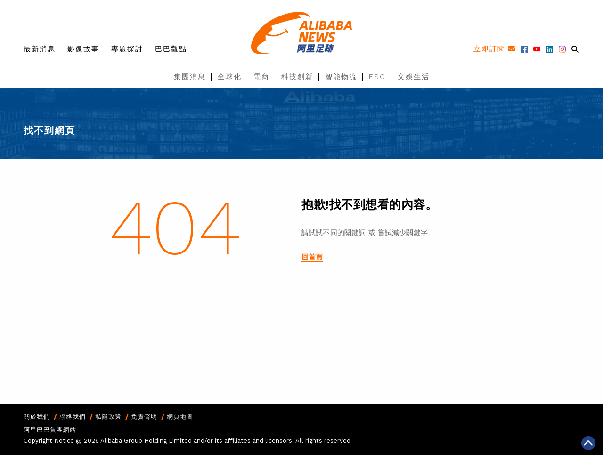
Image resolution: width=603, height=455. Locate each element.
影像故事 (83, 49)
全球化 (230, 77)
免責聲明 (144, 416)
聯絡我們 (72, 416)
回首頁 (312, 257)
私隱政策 (108, 416)
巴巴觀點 (171, 49)
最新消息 (40, 49)
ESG (377, 77)
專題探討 (127, 49)
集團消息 (190, 77)
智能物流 (341, 77)
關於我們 (37, 416)
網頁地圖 (180, 416)
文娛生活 (414, 77)
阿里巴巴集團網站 (50, 429)
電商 (261, 77)
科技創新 (297, 77)
